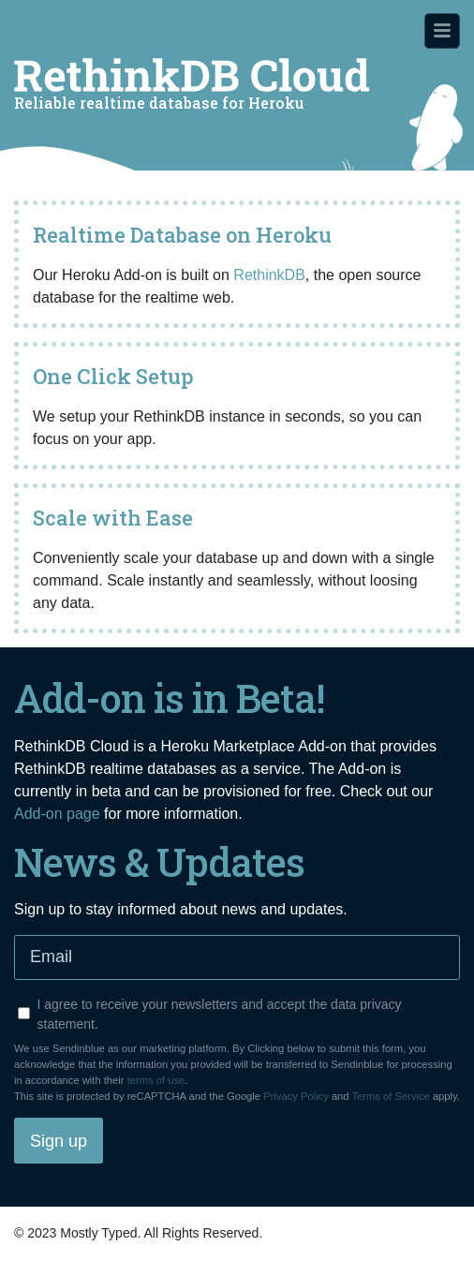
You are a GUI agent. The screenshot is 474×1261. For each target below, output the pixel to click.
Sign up (58, 1141)
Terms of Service (390, 1096)
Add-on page (57, 814)
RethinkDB (268, 275)
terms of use (156, 1080)
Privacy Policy (296, 1096)
